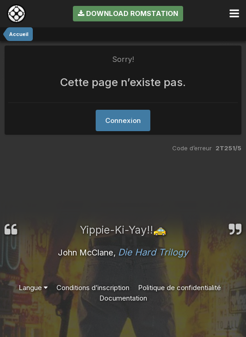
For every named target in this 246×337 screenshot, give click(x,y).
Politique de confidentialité (179, 287)
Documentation (123, 298)
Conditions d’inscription (92, 287)
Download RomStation (128, 13)
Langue (33, 287)
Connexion (123, 120)
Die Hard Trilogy (153, 252)
